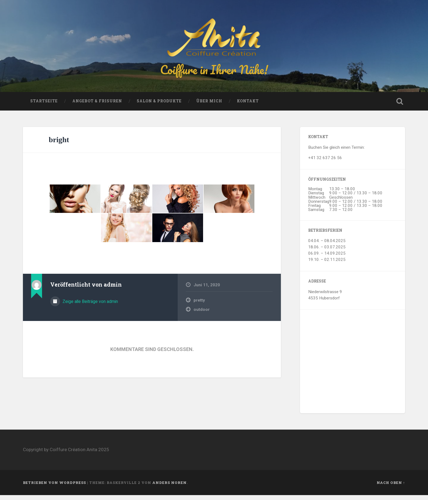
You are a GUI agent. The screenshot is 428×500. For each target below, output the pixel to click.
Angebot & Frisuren (97, 105)
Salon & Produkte (159, 105)
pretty (199, 304)
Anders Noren (169, 487)
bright (59, 144)
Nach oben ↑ (391, 487)
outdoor (202, 314)
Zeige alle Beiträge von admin (89, 306)
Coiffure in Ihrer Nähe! (214, 72)
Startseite (44, 105)
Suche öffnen (399, 106)
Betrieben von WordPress (54, 487)
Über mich (209, 105)
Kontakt (248, 105)
